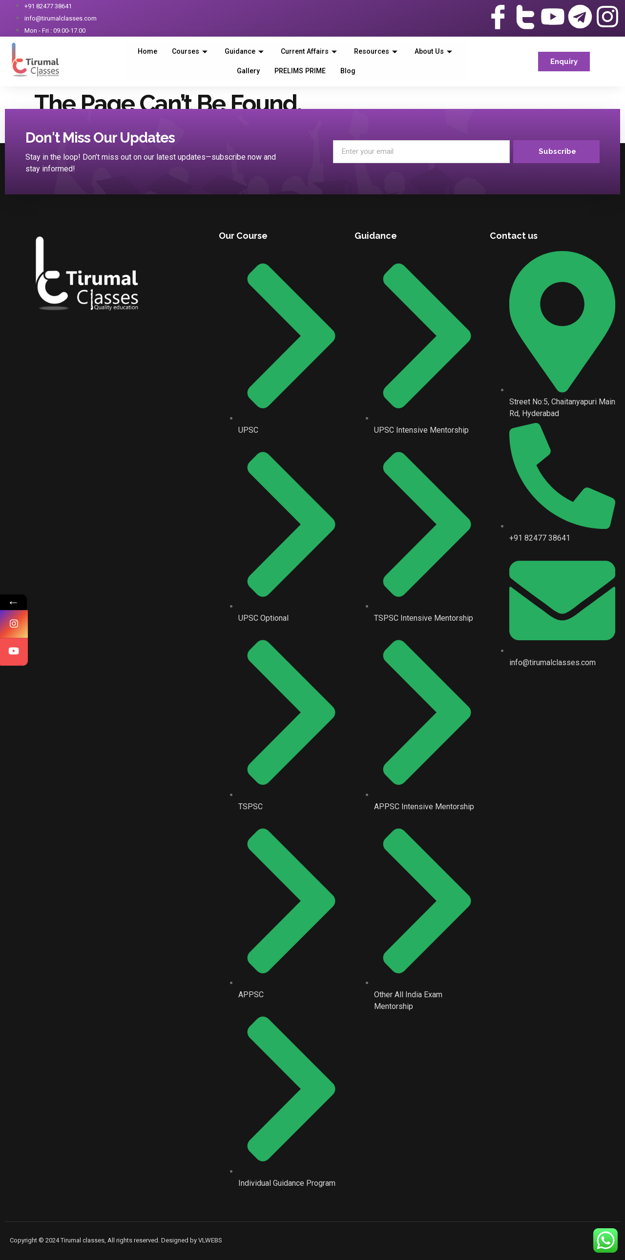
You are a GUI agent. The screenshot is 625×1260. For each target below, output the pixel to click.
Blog (378, 71)
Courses (213, 51)
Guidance (270, 51)
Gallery (275, 71)
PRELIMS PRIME (329, 71)
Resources (409, 51)
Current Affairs (339, 51)
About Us (227, 71)
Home (168, 51)
